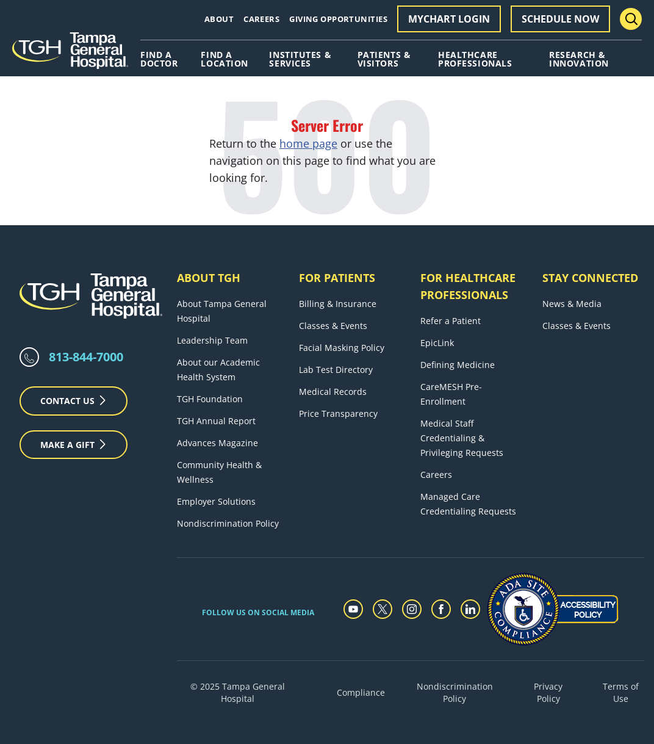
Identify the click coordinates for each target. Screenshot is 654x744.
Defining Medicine (457, 364)
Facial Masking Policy (341, 347)
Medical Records (333, 391)
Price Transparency (338, 413)
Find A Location (224, 59)
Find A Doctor (159, 59)
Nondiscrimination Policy (228, 523)
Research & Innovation (579, 59)
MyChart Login (449, 19)
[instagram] (412, 609)
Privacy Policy (548, 692)
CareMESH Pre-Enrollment (451, 394)
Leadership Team (212, 340)
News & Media (572, 303)
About (219, 18)
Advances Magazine (217, 443)
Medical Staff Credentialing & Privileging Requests (461, 437)
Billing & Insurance (337, 303)
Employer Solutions (216, 501)
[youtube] (353, 609)
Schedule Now (560, 19)
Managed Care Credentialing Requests (468, 504)
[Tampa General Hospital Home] (70, 55)
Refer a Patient (450, 321)
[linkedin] (470, 609)
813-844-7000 (86, 357)
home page (308, 143)
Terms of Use (621, 692)
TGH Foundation (210, 399)
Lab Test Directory (336, 369)
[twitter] (382, 609)
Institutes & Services (300, 59)
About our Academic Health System (218, 369)
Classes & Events (333, 325)
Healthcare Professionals (475, 59)
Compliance (361, 692)
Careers (261, 18)
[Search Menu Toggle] (631, 19)
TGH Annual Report (216, 421)
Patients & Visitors (384, 59)
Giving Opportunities (338, 18)
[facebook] (441, 609)
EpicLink (437, 343)
